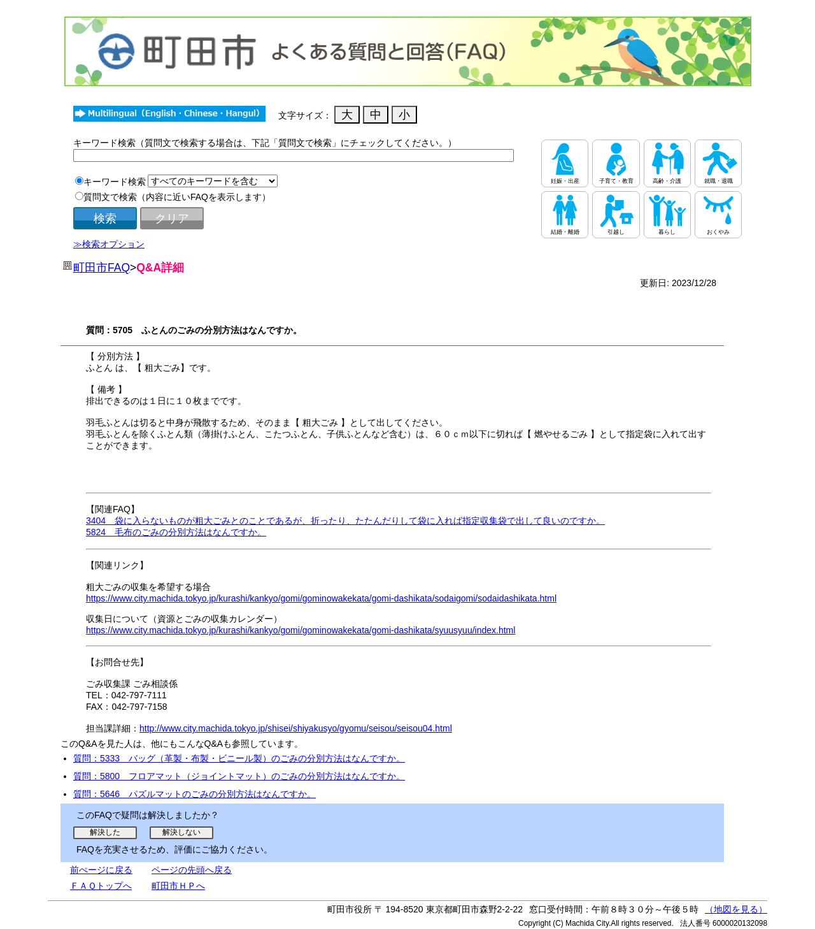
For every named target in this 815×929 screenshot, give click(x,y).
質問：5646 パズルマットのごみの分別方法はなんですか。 (194, 794)
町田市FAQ (101, 267)
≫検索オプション (109, 244)
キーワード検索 (114, 181)
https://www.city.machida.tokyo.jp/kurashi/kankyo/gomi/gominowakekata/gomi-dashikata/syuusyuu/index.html (300, 630)
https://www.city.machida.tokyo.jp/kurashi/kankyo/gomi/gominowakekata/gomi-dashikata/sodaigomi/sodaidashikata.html (321, 598)
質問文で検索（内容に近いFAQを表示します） (177, 197)
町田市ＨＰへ (178, 886)
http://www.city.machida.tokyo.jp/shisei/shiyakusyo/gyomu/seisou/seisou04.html (295, 728)
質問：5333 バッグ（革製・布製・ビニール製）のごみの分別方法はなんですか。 (239, 758)
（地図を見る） (736, 909)
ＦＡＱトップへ (101, 886)
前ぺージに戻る (101, 870)
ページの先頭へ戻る (192, 870)
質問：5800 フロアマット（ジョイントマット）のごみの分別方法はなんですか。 (239, 776)
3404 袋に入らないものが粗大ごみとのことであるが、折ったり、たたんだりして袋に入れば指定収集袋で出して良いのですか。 (345, 520)
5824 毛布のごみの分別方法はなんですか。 (176, 532)
